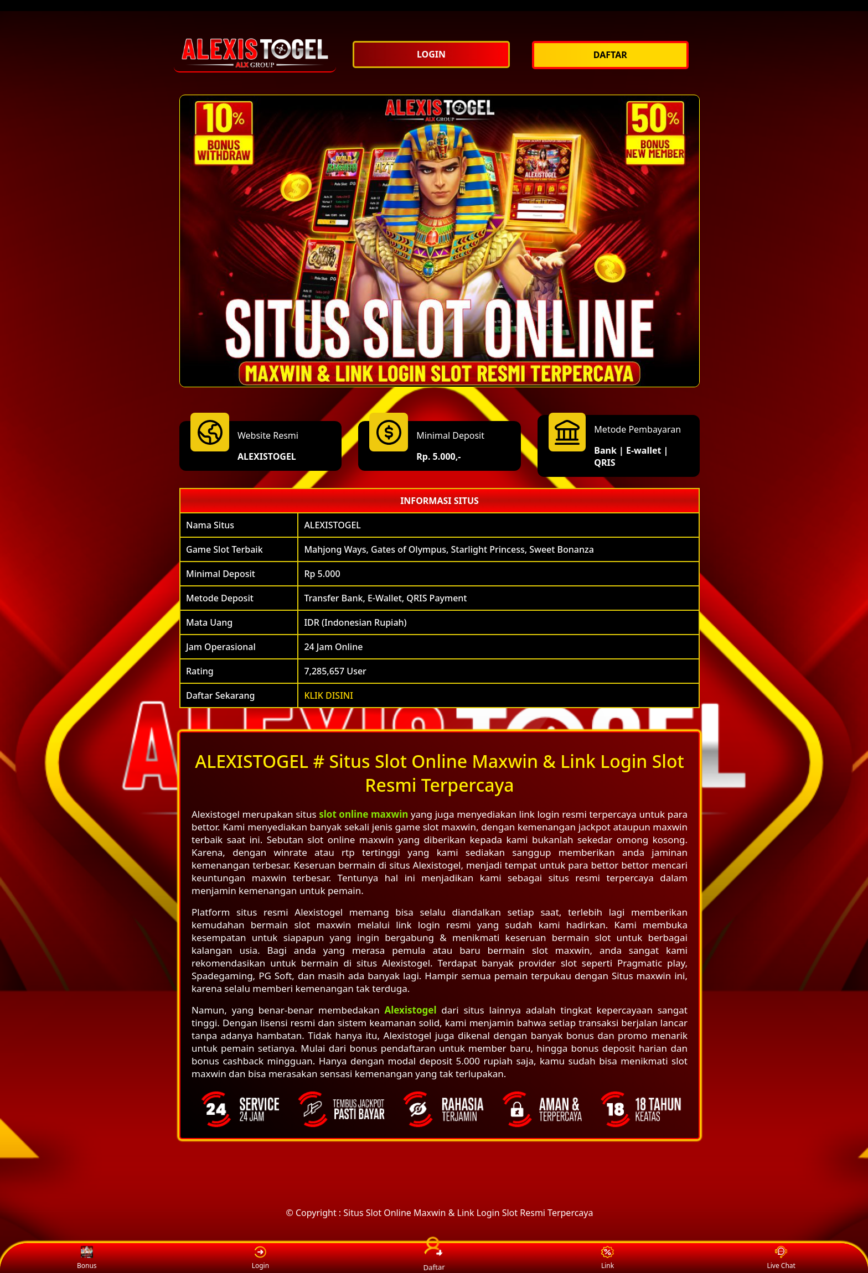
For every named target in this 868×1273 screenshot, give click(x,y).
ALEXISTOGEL (266, 456)
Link (607, 1258)
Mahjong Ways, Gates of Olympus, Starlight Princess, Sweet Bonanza (448, 549)
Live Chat (781, 1258)
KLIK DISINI (328, 695)
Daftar (433, 1257)
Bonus (87, 1258)
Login (260, 1258)
